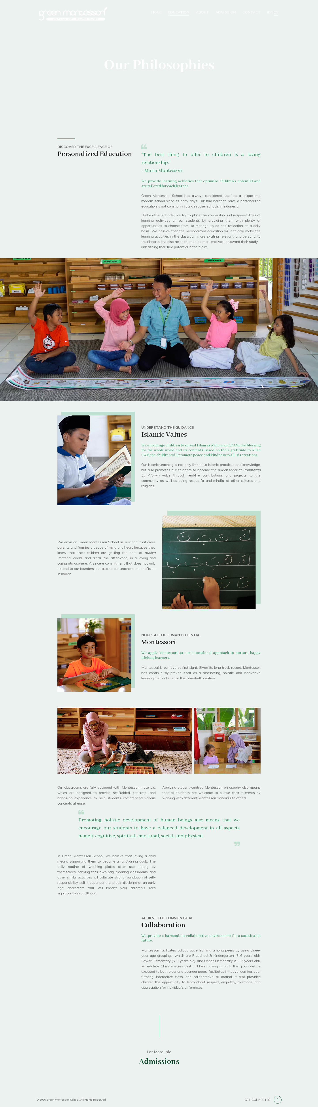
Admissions (159, 1062)
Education (178, 12)
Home (156, 12)
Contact (251, 12)
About (202, 12)
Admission (226, 12)
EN (276, 12)
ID (269, 12)
